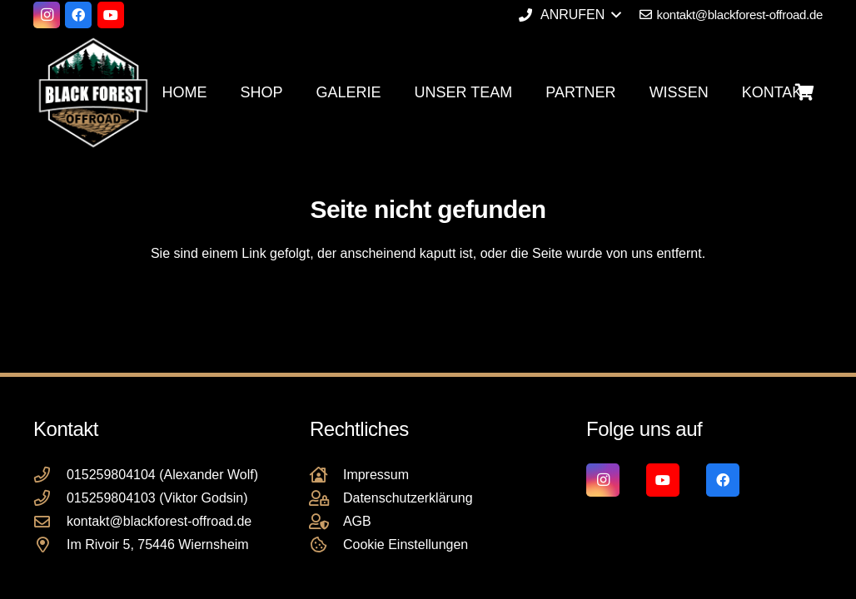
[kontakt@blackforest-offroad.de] (50, 521)
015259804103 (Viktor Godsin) (157, 498)
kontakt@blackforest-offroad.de (159, 521)
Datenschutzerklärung (408, 498)
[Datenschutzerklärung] (326, 498)
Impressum (376, 475)
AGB (357, 521)
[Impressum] (326, 475)
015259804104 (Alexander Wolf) (162, 475)
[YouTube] (110, 15)
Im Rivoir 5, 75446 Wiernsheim (158, 544)
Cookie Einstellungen (405, 544)
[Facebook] (78, 15)
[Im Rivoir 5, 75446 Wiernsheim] (50, 544)
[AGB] (326, 521)
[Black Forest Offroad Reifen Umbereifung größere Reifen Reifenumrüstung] (92, 92)
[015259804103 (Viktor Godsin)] (50, 498)
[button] (570, 15)
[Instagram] (46, 15)
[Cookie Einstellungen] (326, 544)
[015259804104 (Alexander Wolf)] (50, 475)
